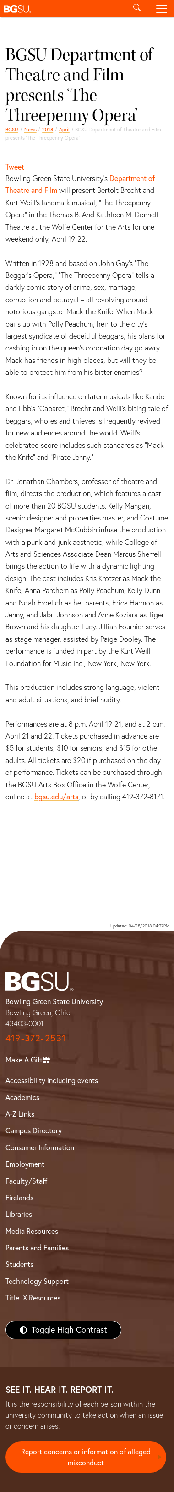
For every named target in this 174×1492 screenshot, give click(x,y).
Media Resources (31, 1231)
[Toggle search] (137, 8)
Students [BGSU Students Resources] (19, 1264)
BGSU (11, 129)
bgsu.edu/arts (56, 796)
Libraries (18, 1214)
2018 (47, 129)
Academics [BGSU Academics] (22, 1097)
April (64, 129)
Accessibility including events (51, 1080)
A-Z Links (19, 1114)
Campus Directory (33, 1130)
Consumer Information (39, 1147)
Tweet (14, 166)
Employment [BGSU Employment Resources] (24, 1164)
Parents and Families (37, 1247)
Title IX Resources (32, 1297)
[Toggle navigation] (161, 8)
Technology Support (37, 1281)
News (30, 129)
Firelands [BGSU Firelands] (19, 1197)
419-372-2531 (35, 1038)
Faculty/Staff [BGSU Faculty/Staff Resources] (26, 1181)
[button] (62, 8)
